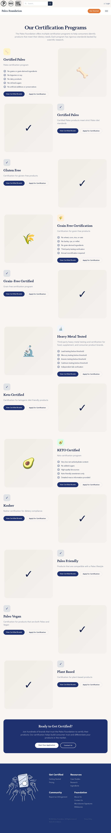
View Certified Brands (14, 94)
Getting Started (55, 779)
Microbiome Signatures (83, 803)
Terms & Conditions (55, 822)
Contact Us (68, 745)
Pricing (51, 782)
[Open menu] (106, 11)
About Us (78, 797)
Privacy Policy (88, 819)
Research (74, 782)
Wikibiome (78, 807)
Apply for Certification (37, 94)
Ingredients (74, 786)
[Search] (50, 4)
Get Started (94, 11)
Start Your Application (46, 745)
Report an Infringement (58, 797)
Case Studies (75, 779)
